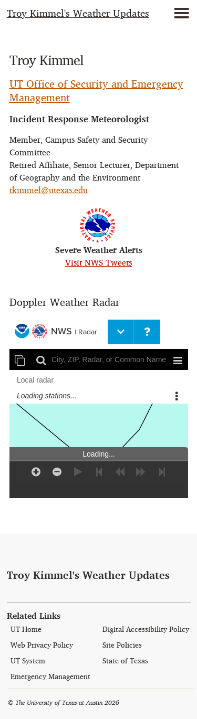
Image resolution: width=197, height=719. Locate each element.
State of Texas (125, 661)
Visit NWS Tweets (98, 262)
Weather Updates (78, 13)
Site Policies (122, 645)
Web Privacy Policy (42, 645)
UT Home (26, 629)
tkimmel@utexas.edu (48, 190)
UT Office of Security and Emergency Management (96, 91)
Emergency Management (50, 677)
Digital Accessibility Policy (145, 629)
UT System (28, 661)
